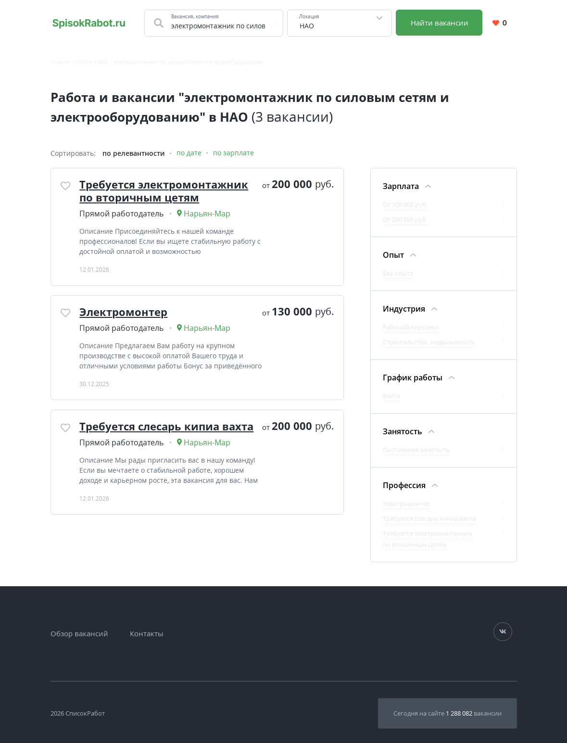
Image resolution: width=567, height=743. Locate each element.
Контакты (147, 633)
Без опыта (398, 273)
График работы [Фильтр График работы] (412, 377)
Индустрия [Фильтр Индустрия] (404, 308)
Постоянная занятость (416, 449)
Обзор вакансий (79, 633)
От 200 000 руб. (405, 219)
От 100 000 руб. (405, 204)
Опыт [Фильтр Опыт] (393, 255)
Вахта (391, 395)
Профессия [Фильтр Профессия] (404, 485)
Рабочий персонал (411, 327)
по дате (189, 153)
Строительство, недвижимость (429, 342)
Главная (60, 62)
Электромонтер (124, 311)
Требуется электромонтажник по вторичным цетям (164, 190)
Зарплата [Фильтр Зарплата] (401, 186)
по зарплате (233, 153)
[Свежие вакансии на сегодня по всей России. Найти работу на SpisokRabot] (88, 22)
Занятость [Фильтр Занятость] (402, 431)
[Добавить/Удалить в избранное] (66, 185)
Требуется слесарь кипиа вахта (167, 425)
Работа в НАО (92, 62)
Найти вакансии (439, 22)
